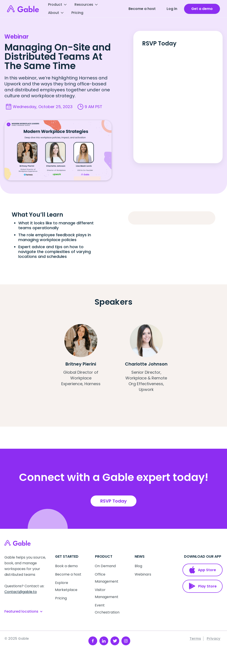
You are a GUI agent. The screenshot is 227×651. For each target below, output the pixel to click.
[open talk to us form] (202, 9)
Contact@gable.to (20, 591)
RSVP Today (113, 501)
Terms (195, 638)
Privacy (213, 638)
